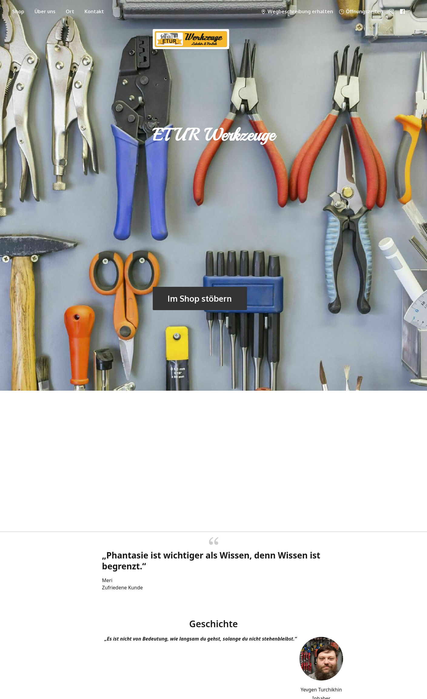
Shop (18, 11)
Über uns (45, 11)
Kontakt (94, 11)
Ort (70, 11)
